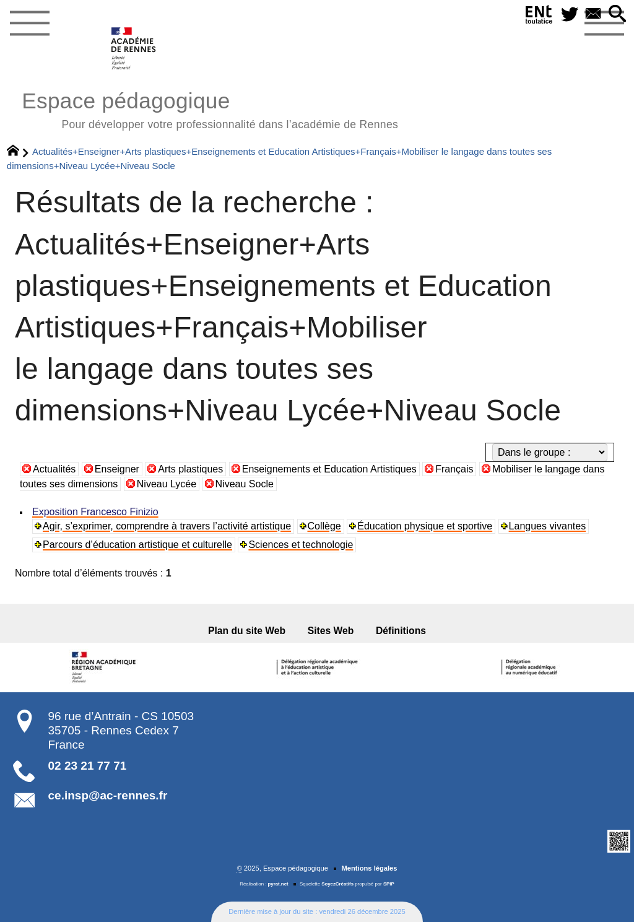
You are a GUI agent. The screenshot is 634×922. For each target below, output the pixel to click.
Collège (324, 526)
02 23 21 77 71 (87, 765)
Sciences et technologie (300, 544)
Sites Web (331, 630)
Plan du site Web (246, 630)
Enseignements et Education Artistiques (329, 469)
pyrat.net (278, 884)
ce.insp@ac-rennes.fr (108, 795)
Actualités (54, 469)
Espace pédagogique (210, 109)
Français (454, 469)
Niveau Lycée (166, 484)
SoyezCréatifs (337, 884)
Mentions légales (369, 868)
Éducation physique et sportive (424, 526)
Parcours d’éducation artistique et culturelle (137, 544)
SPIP (388, 884)
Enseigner (117, 469)
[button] (617, 14)
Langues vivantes (547, 526)
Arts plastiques (190, 469)
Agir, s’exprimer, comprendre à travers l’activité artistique (167, 526)
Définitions (401, 630)
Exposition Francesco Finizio (95, 512)
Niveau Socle (244, 484)
